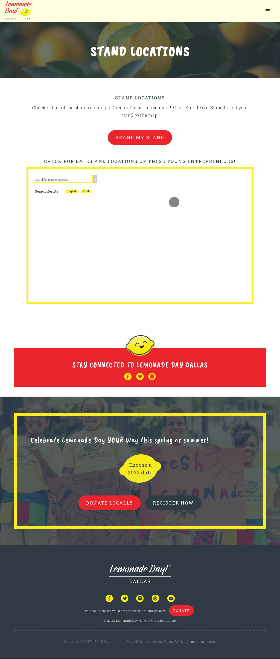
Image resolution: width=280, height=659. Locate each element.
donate (181, 610)
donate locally (109, 503)
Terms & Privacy (176, 641)
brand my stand (139, 137)
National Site (147, 620)
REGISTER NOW (173, 503)
